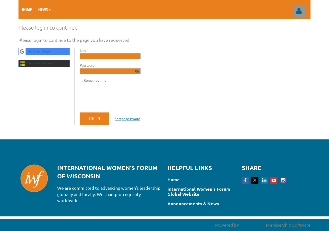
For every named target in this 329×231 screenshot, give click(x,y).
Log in (299, 11)
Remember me (95, 80)
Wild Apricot (252, 224)
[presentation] (117, 99)
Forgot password (127, 118)
